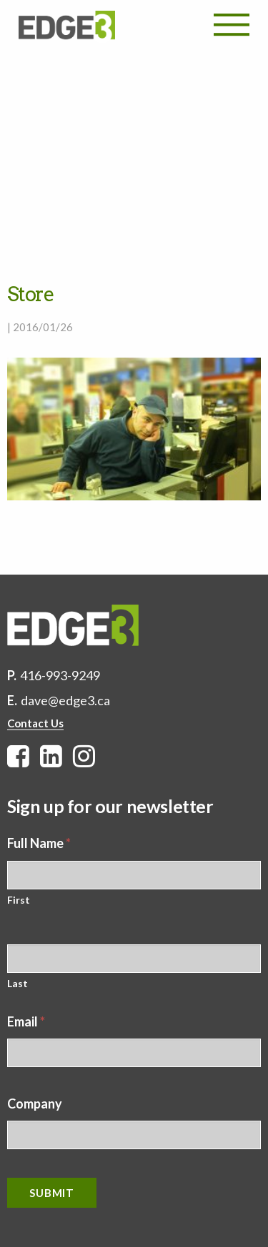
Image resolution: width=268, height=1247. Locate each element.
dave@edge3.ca (65, 700)
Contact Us (35, 723)
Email (26, 1021)
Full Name (39, 843)
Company (34, 1103)
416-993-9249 (60, 675)
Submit (51, 1192)
